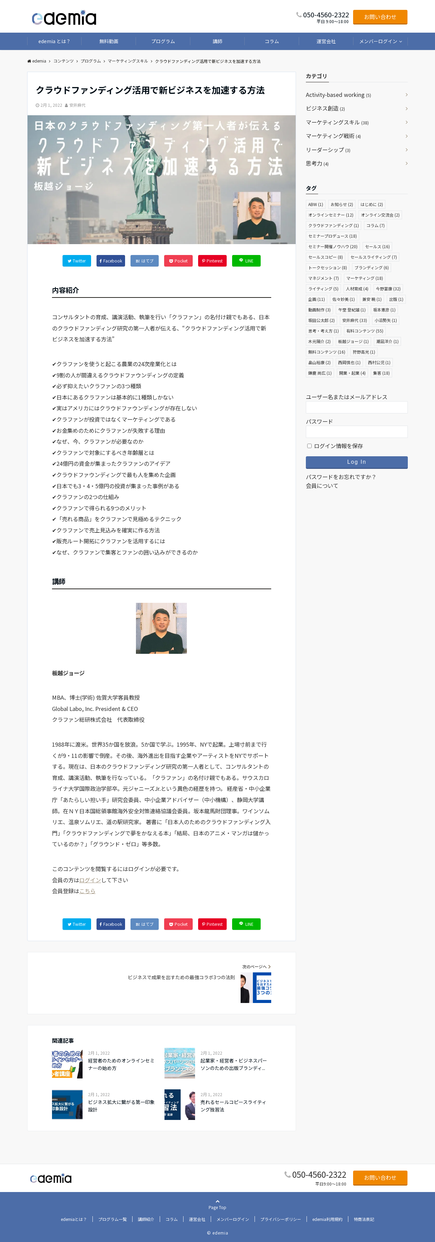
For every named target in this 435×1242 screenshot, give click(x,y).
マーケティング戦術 (333, 136)
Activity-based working (338, 94)
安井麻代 (77, 105)
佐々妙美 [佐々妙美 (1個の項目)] (343, 299)
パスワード (319, 421)
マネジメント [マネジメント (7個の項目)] (323, 278)
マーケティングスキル (337, 122)
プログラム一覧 (112, 1219)
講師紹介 (146, 1219)
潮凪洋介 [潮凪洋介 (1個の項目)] (387, 341)
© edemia (217, 1233)
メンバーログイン (378, 41)
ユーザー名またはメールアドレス (346, 397)
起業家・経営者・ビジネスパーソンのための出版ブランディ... (234, 1064)
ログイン (90, 880)
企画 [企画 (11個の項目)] (316, 299)
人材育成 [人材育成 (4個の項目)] (357, 288)
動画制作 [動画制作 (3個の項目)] (319, 309)
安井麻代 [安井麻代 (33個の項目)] (354, 320)
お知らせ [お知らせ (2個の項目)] (342, 204)
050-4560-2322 (319, 1174)
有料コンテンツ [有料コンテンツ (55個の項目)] (364, 331)
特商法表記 (364, 1219)
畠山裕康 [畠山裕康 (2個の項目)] (319, 362)
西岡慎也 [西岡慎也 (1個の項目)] (349, 362)
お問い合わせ (380, 17)
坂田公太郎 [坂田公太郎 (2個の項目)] (321, 320)
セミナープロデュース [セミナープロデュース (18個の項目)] (332, 236)
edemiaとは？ (74, 1219)
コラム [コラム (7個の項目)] (375, 225)
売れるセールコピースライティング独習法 (233, 1106)
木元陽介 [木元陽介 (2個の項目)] (319, 341)
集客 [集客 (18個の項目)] (381, 373)
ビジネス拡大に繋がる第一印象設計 (121, 1106)
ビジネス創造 (325, 108)
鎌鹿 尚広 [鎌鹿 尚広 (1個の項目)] (320, 373)
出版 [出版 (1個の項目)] (396, 299)
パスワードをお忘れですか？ (341, 477)
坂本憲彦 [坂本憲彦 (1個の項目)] (384, 309)
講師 (217, 41)
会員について (322, 485)
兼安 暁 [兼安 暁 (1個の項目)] (372, 299)
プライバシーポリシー (280, 1219)
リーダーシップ (328, 150)
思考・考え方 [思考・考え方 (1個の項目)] (323, 331)
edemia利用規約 (327, 1219)
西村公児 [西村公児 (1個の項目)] (379, 362)
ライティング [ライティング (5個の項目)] (323, 288)
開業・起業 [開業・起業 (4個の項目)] (352, 373)
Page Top (217, 1214)
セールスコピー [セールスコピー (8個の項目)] (325, 257)
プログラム (163, 41)
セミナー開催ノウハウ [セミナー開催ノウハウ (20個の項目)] (333, 246)
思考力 (317, 163)
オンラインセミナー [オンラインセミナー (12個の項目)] (330, 215)
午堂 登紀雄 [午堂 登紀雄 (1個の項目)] (352, 309)
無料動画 (108, 41)
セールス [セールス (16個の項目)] (377, 246)
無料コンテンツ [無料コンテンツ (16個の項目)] (326, 352)
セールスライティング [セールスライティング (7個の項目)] (373, 257)
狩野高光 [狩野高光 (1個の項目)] (364, 352)
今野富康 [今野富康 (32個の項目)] (388, 288)
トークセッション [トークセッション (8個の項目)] (327, 267)
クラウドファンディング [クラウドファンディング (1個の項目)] (333, 225)
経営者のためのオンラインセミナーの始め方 (121, 1064)
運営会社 (326, 41)
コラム (272, 41)
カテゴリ (317, 76)
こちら (87, 891)
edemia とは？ (54, 41)
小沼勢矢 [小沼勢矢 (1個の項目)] (386, 320)
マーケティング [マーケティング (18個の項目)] (364, 278)
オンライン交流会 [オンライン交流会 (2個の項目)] (380, 215)
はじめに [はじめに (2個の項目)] (372, 204)
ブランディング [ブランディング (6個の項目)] (371, 267)
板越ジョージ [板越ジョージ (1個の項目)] (353, 341)
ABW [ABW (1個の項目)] (315, 204)
